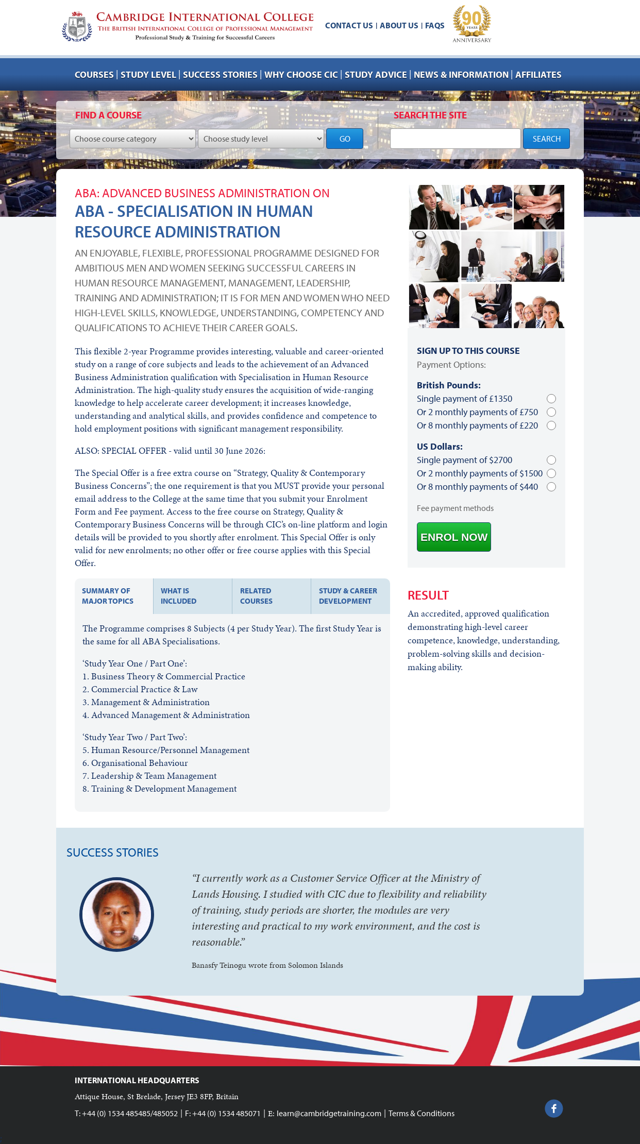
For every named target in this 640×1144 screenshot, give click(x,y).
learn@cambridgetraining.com (329, 1113)
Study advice (376, 74)
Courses (94, 74)
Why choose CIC (301, 74)
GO (345, 138)
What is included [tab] (178, 596)
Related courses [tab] (256, 596)
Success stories (220, 74)
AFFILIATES (538, 74)
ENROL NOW (453, 537)
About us (399, 25)
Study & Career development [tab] (348, 596)
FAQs (435, 25)
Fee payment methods (455, 508)
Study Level (148, 74)
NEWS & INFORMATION (461, 74)
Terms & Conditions (421, 1113)
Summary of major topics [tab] (107, 596)
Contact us (349, 25)
